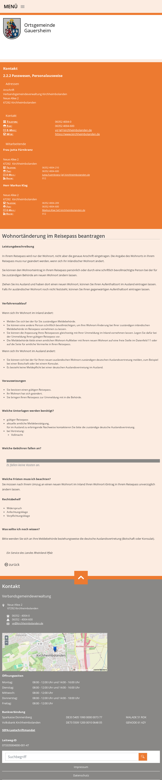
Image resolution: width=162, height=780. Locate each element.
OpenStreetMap (84, 669)
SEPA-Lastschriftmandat (18, 730)
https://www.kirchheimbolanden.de (77, 134)
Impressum (81, 767)
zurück (12, 564)
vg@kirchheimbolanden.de (27, 623)
